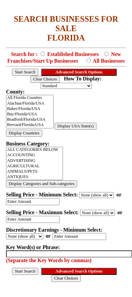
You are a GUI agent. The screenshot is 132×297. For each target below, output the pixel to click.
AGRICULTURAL (34, 166)
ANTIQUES (34, 177)
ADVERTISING (34, 161)
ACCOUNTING (34, 155)
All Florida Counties (29, 98)
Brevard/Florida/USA (29, 125)
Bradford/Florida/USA (29, 119)
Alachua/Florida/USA (29, 103)
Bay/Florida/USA (29, 114)
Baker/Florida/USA (29, 109)
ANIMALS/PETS (34, 171)
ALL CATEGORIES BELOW (34, 150)
